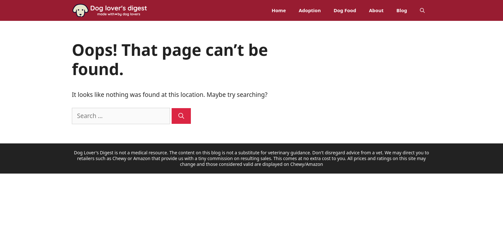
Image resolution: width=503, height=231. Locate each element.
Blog (401, 10)
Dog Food (345, 10)
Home (279, 10)
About (376, 10)
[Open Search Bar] (422, 10)
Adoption (310, 10)
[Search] (181, 116)
